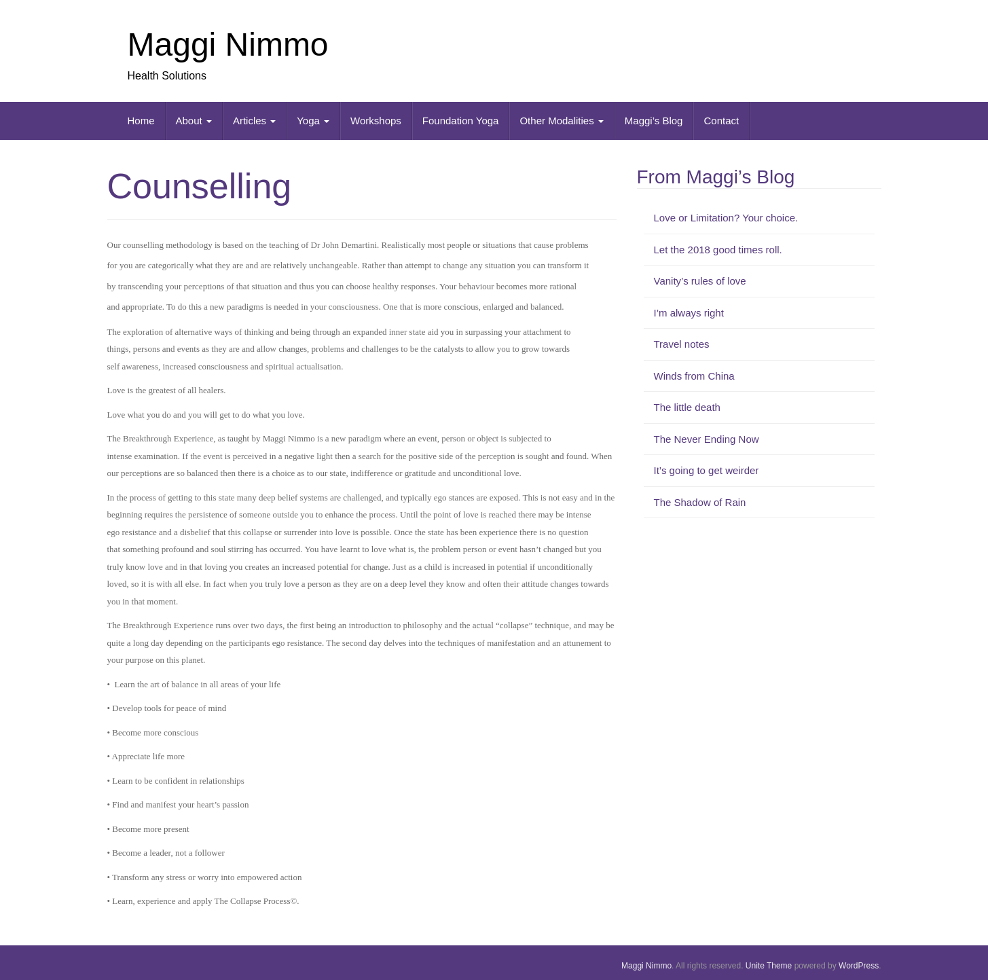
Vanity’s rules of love (700, 281)
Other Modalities (561, 120)
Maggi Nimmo (228, 44)
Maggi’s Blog (654, 120)
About (194, 120)
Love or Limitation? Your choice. (726, 217)
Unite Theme (769, 965)
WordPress (859, 965)
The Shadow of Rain (700, 502)
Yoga (313, 120)
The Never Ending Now (706, 439)
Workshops (375, 120)
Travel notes (682, 344)
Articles (254, 120)
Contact (721, 120)
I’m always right (689, 313)
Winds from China (694, 376)
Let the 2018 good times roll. (718, 249)
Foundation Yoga (460, 120)
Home (141, 120)
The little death (687, 407)
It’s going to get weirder (706, 470)
